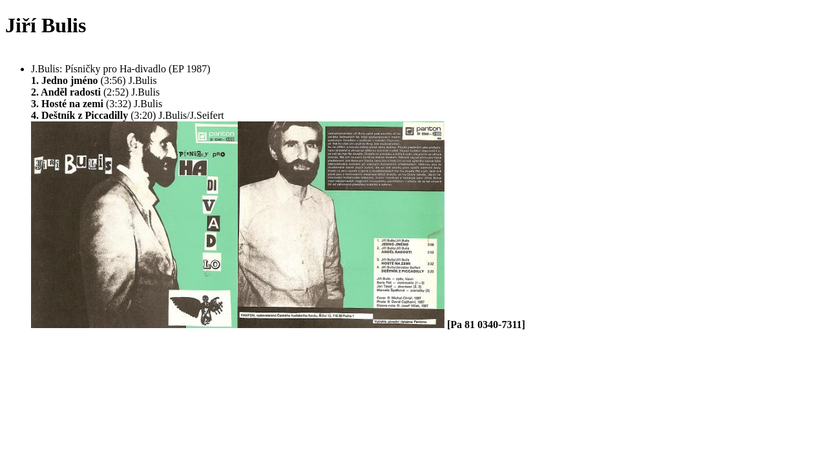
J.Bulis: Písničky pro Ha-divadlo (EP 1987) (121, 68)
